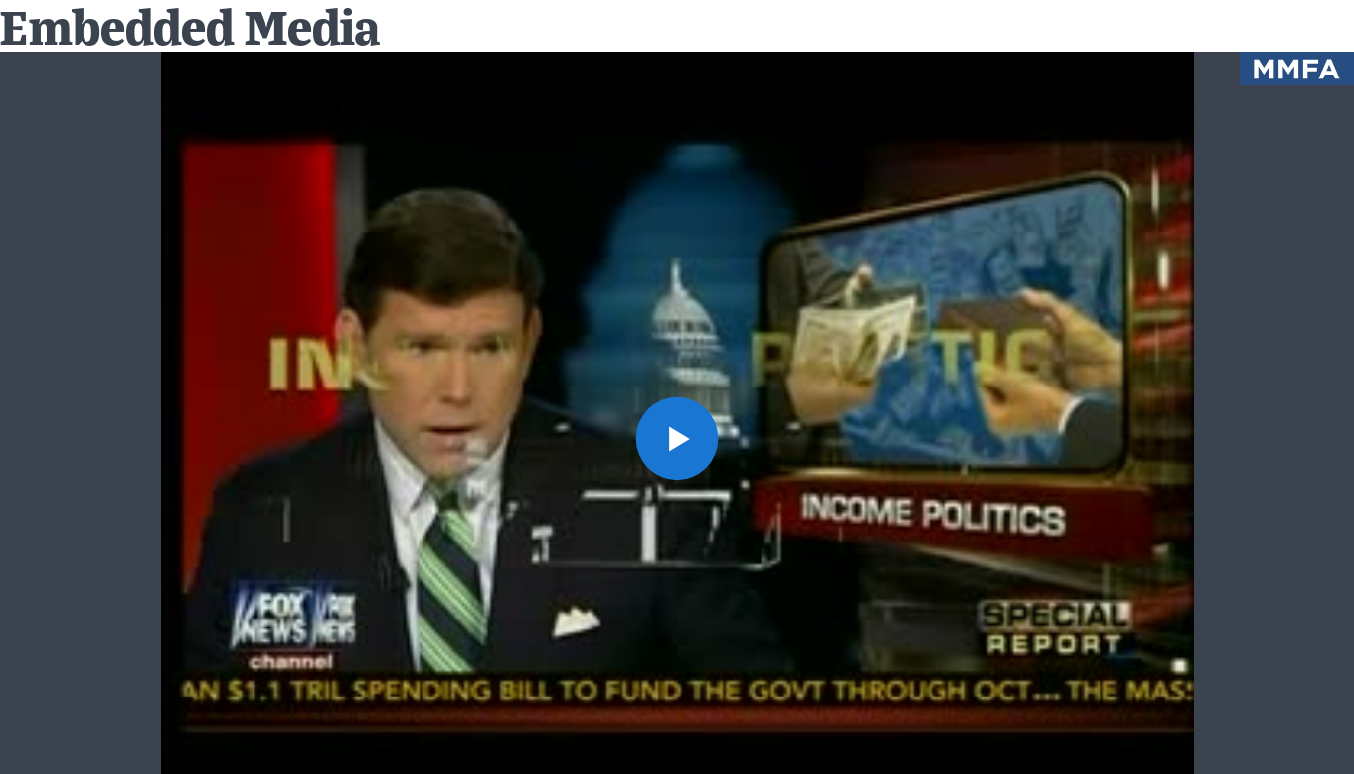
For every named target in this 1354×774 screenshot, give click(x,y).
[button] (677, 439)
